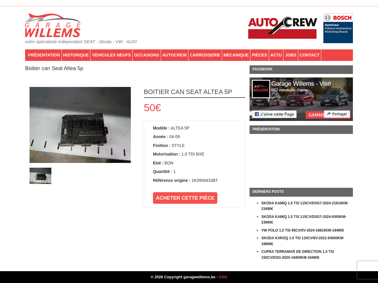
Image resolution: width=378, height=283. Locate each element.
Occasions (146, 55)
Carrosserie (205, 55)
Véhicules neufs (111, 55)
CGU (223, 277)
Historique (76, 55)
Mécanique (236, 55)
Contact (310, 55)
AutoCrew (174, 55)
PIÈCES (259, 55)
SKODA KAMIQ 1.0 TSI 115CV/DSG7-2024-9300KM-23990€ (303, 220)
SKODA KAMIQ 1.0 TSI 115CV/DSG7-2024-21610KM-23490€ (304, 206)
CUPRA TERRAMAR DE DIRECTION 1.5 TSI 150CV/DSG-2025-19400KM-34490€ (297, 255)
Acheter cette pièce (185, 198)
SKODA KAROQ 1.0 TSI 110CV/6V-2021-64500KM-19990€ (302, 241)
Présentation (44, 55)
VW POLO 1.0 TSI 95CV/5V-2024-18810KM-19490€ (302, 230)
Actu (276, 55)
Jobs (290, 55)
